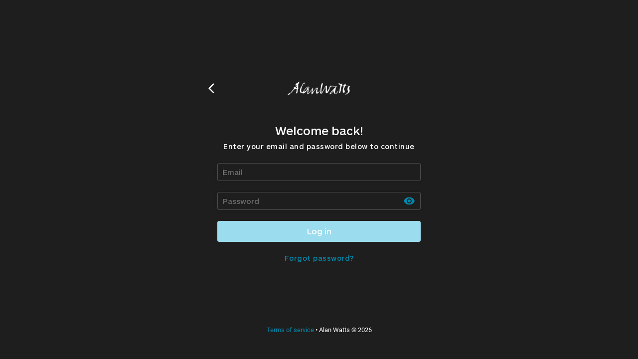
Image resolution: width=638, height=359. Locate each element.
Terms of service (290, 330)
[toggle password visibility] (409, 201)
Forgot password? (319, 258)
